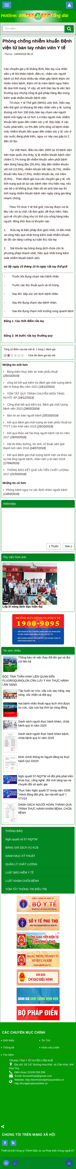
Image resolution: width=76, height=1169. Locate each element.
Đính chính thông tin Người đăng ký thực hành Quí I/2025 (44, 759)
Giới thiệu (8, 1040)
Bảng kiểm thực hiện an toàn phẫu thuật (32, 371)
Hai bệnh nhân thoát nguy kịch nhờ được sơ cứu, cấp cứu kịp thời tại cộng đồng (44, 705)
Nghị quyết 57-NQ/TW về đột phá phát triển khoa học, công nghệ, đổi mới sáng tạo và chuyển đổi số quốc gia (45, 780)
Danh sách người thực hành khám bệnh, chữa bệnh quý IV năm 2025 (43, 736)
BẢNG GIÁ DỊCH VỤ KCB (21, 847)
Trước (54, 546)
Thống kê (8, 1047)
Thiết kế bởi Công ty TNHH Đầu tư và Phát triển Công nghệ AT (37, 1150)
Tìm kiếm (8, 1054)
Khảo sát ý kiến (50, 1047)
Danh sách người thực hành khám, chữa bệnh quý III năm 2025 (43, 723)
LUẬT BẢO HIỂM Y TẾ (19, 872)
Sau (68, 546)
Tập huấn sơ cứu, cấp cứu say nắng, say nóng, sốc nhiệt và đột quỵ (44, 692)
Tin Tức (45, 1040)
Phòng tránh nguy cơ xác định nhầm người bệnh (36, 489)
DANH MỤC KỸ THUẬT (20, 855)
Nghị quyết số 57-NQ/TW (21, 839)
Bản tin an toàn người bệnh (24, 415)
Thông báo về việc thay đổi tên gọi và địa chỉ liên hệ (44, 659)
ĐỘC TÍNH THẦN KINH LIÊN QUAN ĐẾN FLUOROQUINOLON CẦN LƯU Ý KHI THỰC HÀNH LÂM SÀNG (35, 680)
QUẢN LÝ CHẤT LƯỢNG (21, 864)
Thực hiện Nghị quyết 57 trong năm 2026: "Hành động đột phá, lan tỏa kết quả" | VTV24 (44, 794)
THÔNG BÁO (13, 831)
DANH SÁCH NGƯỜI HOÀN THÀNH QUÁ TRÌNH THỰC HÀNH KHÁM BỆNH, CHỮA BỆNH (45, 808)
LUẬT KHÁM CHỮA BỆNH (22, 880)
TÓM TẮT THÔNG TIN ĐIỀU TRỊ (26, 889)
